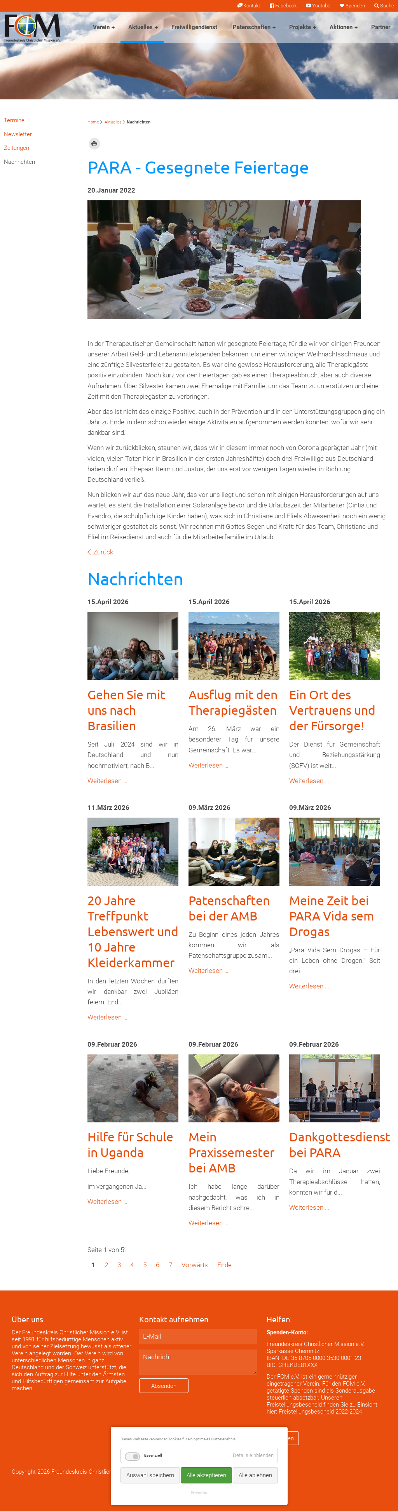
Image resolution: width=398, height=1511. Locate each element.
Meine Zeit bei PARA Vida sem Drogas (331, 916)
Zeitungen (16, 147)
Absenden (163, 1385)
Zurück (103, 552)
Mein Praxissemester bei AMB (231, 1152)
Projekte (300, 27)
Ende (224, 1265)
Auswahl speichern (150, 1475)
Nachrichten (19, 161)
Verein (101, 27)
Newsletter (18, 134)
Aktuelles (140, 27)
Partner (380, 27)
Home (93, 122)
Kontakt (251, 6)
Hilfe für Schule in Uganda (130, 1144)
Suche (387, 6)
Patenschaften (252, 27)
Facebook (286, 6)
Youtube (321, 6)
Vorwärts (195, 1265)
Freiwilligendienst (194, 27)
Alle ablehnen (255, 1475)
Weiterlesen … (107, 781)
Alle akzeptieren (206, 1475)
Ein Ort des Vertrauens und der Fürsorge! (332, 710)
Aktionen (341, 27)
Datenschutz (199, 1492)
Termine (14, 120)
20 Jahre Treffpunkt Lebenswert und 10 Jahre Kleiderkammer (132, 931)
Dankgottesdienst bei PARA (339, 1144)
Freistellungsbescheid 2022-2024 (320, 1411)
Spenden (355, 6)
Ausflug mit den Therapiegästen (233, 702)
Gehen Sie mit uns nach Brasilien (126, 710)
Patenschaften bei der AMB (229, 908)
